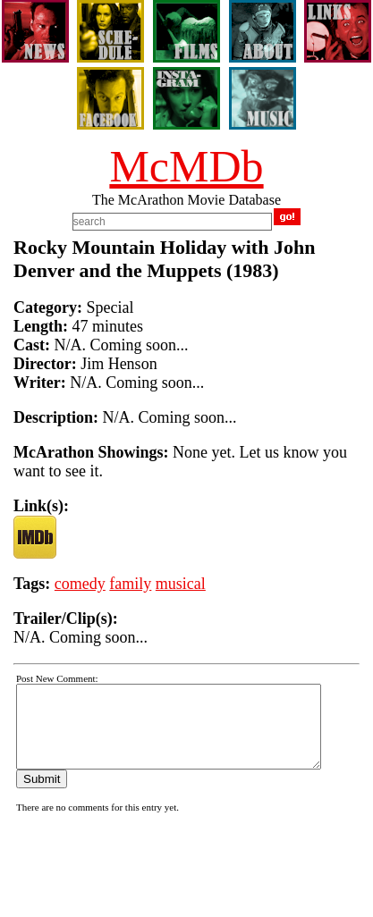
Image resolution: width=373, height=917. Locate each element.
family (130, 584)
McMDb (186, 166)
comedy (80, 584)
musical (181, 584)
